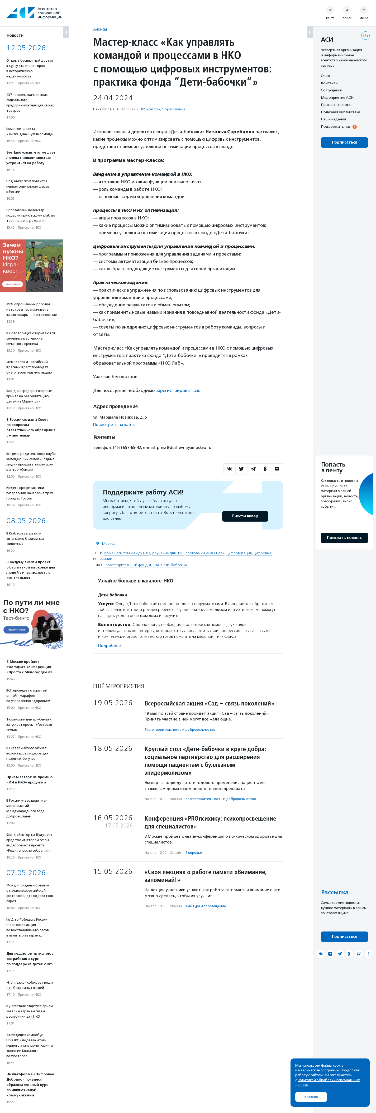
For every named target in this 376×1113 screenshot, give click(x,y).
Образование (173, 109)
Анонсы (100, 29)
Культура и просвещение (205, 906)
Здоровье (194, 852)
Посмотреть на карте (114, 424)
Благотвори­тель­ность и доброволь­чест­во (180, 729)
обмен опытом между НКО (127, 553)
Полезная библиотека (340, 112)
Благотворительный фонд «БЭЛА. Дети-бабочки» (145, 564)
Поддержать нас (335, 126)
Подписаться (344, 142)
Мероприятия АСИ (337, 97)
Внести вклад (245, 515)
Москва (108, 543)
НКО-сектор (150, 109)
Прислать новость (337, 104)
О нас (325, 75)
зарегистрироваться (178, 390)
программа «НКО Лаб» (205, 553)
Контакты (329, 83)
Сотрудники (331, 90)
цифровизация (239, 553)
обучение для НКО (168, 553)
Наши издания (333, 119)
